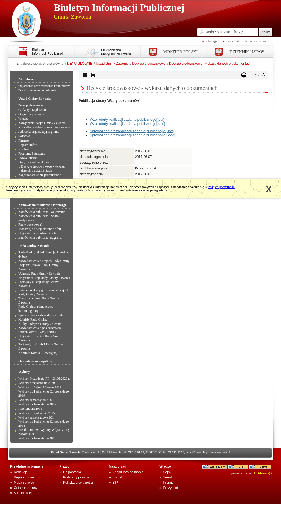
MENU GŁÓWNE (79, 63)
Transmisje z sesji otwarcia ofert (39, 229)
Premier (169, 482)
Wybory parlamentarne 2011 (37, 438)
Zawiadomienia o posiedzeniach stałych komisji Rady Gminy (39, 330)
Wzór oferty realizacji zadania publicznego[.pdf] (127, 119)
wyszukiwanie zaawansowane (248, 41)
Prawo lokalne (27, 158)
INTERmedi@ (262, 473)
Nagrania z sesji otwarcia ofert (38, 233)
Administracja (23, 493)
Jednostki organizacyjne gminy (38, 132)
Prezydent (170, 488)
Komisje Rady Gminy (32, 319)
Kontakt (118, 477)
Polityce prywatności (221, 187)
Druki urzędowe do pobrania (37, 90)
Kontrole (24, 149)
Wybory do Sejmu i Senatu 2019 (39, 387)
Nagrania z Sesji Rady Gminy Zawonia (44, 278)
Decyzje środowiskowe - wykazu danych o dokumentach (210, 63)
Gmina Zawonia (72, 16)
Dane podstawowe (30, 105)
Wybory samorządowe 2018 (36, 400)
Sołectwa (24, 136)
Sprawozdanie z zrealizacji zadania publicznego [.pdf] (132, 131)
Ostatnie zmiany (25, 488)
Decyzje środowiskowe (148, 63)
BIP (115, 482)
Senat (167, 477)
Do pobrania (72, 472)
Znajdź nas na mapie (128, 472)
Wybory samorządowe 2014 (36, 417)
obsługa (211, 41)
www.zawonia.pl (220, 452)
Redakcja (20, 472)
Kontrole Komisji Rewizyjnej (37, 353)
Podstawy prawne (76, 477)
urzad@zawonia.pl (197, 452)
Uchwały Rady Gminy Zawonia (39, 273)
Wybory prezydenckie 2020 (36, 383)
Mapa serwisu (24, 482)
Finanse (23, 140)
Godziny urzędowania (32, 110)
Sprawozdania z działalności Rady (41, 315)
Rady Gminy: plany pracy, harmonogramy (35, 309)
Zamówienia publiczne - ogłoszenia (41, 212)
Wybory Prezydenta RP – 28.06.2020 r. (44, 378)
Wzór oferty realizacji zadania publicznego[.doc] (127, 124)
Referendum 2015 (30, 409)
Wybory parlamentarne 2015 (37, 404)
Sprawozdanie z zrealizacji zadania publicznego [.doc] (132, 135)
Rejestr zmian (24, 477)
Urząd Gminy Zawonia (112, 63)
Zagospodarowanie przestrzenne (39, 175)
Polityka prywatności (78, 482)
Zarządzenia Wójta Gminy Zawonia (42, 123)
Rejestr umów (27, 145)
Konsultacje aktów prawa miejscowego (44, 127)
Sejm (167, 472)
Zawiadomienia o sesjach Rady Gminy (43, 261)
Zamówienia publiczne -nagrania (40, 238)
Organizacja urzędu (31, 114)
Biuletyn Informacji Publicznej (119, 7)
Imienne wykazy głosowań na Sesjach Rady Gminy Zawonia (43, 292)
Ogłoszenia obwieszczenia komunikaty (44, 86)
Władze (23, 118)
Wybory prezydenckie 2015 (36, 413)
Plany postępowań (30, 224)
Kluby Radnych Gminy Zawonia (39, 324)
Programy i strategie (31, 153)
